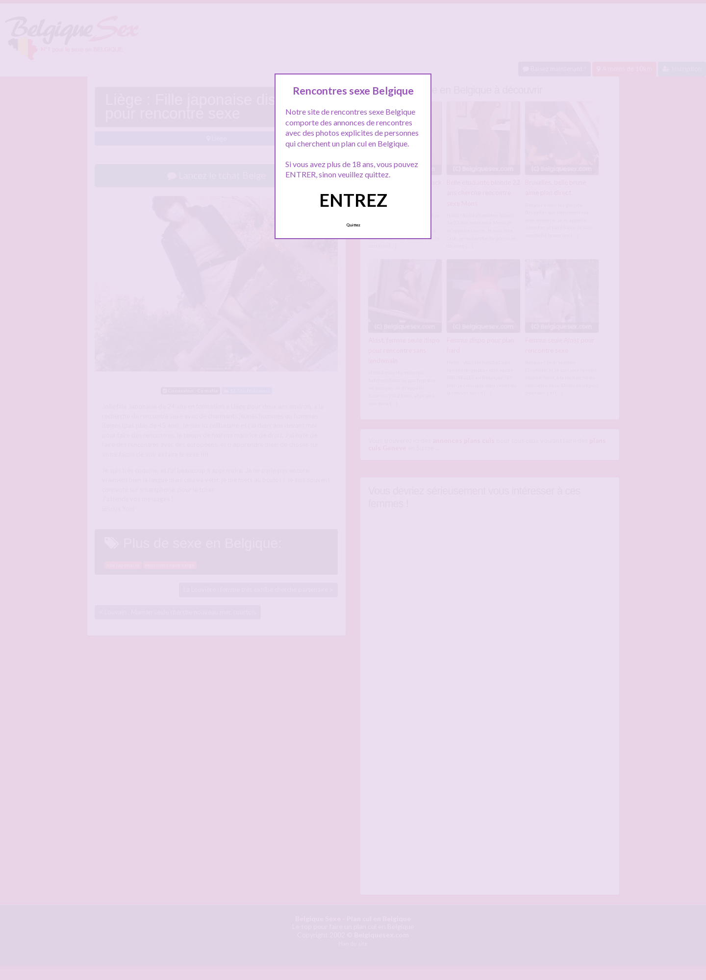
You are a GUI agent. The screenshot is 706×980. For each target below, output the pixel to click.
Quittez (353, 224)
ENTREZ (353, 200)
